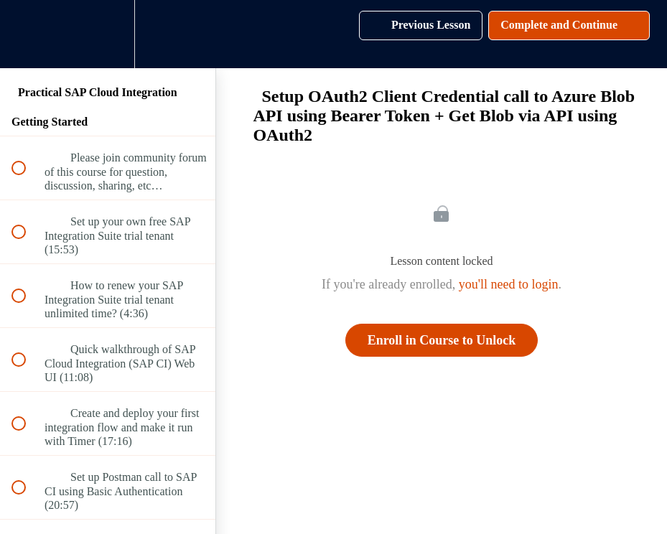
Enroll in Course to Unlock (442, 340)
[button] (26, 34)
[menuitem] (107, 34)
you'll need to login (509, 284)
